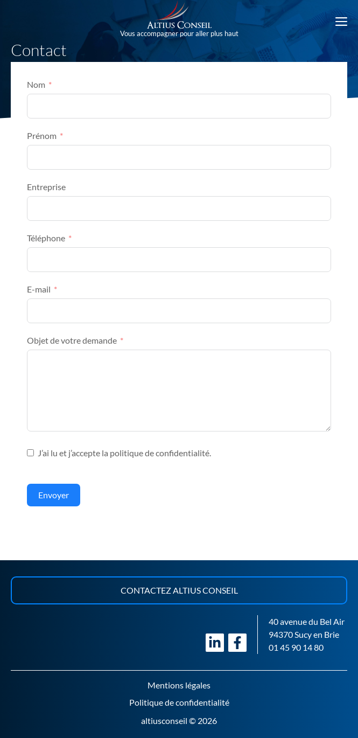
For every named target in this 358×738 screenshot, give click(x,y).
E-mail (39, 289)
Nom (36, 84)
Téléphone (46, 238)
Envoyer (53, 495)
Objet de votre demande (72, 340)
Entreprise (46, 187)
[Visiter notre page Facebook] (237, 642)
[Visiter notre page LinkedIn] (215, 642)
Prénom (42, 135)
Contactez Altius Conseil (179, 590)
